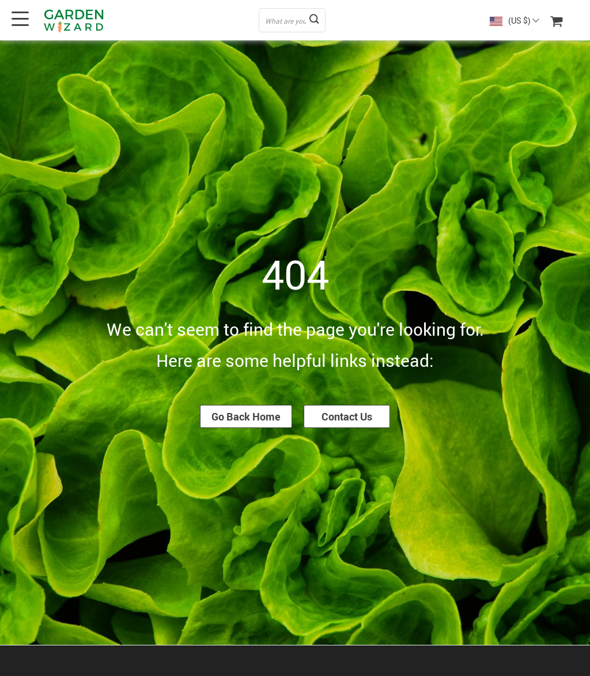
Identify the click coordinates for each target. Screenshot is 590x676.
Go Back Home (246, 416)
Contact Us (347, 416)
